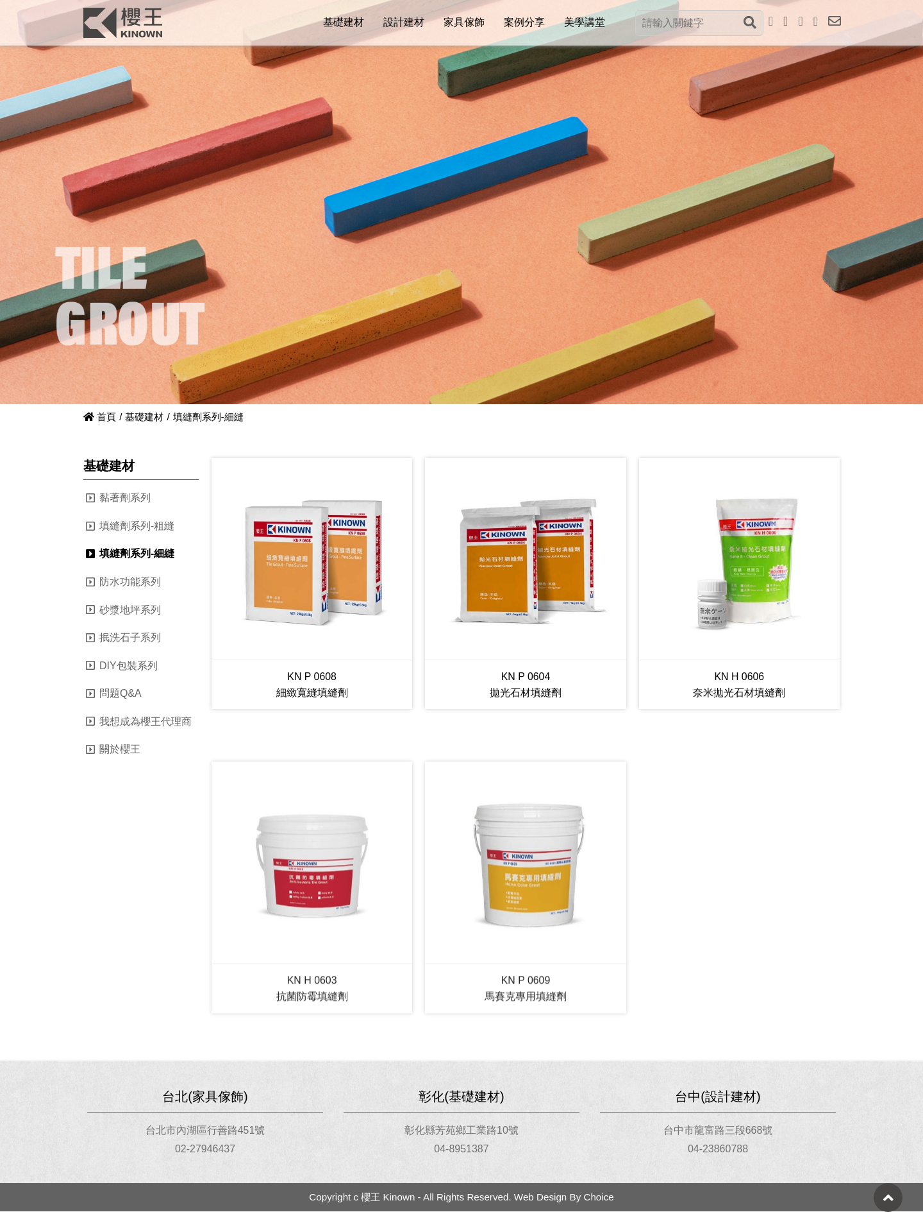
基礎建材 (144, 416)
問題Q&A (120, 693)
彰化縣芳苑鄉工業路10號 (461, 1130)
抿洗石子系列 (130, 637)
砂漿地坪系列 (130, 609)
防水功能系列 (130, 581)
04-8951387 (461, 1149)
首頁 (99, 416)
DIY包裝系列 (128, 665)
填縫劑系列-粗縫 (136, 525)
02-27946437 (205, 1149)
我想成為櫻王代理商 (145, 721)
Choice (598, 1197)
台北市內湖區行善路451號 (205, 1130)
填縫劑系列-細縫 (136, 554)
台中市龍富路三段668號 (718, 1130)
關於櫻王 (119, 749)
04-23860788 (718, 1149)
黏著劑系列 (125, 497)
